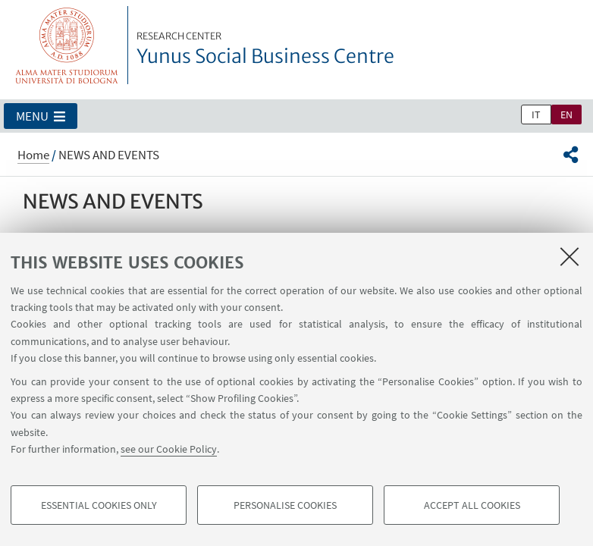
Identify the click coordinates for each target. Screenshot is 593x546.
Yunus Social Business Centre (265, 49)
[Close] (569, 256)
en (566, 114)
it (536, 114)
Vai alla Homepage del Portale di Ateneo (67, 45)
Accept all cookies (472, 505)
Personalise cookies (285, 505)
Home (33, 154)
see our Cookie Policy (169, 449)
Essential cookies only (99, 505)
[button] (40, 116)
